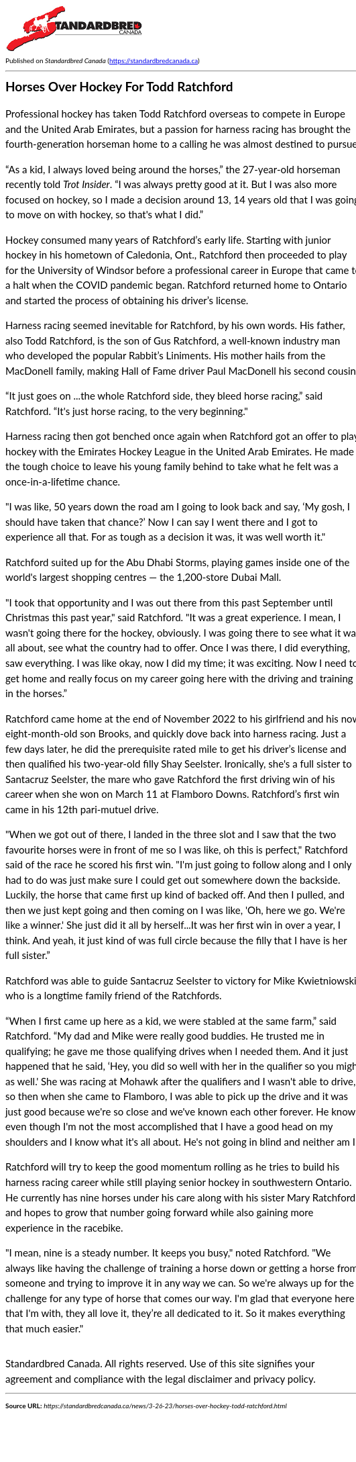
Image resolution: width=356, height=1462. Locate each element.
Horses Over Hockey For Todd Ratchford (119, 86)
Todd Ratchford (173, 113)
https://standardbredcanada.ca (153, 60)
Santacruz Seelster (170, 980)
